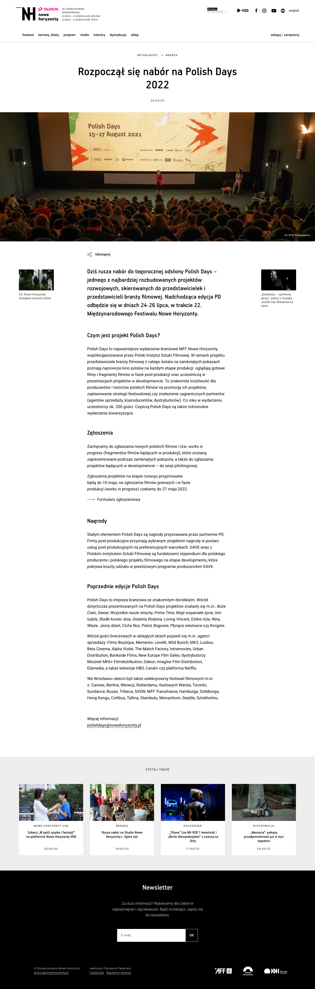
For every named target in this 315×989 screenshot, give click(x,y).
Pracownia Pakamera (117, 968)
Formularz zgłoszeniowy (118, 499)
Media (84, 35)
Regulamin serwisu (118, 972)
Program (69, 35)
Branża (172, 55)
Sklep (135, 35)
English (294, 11)
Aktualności (147, 55)
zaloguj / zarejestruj (285, 35)
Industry (99, 35)
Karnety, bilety (48, 35)
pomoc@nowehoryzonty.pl (51, 972)
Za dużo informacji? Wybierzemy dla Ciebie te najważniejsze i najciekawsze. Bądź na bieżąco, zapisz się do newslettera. (157, 909)
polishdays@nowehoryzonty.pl (114, 725)
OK (192, 935)
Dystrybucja (118, 35)
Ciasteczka (97, 972)
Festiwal (28, 35)
